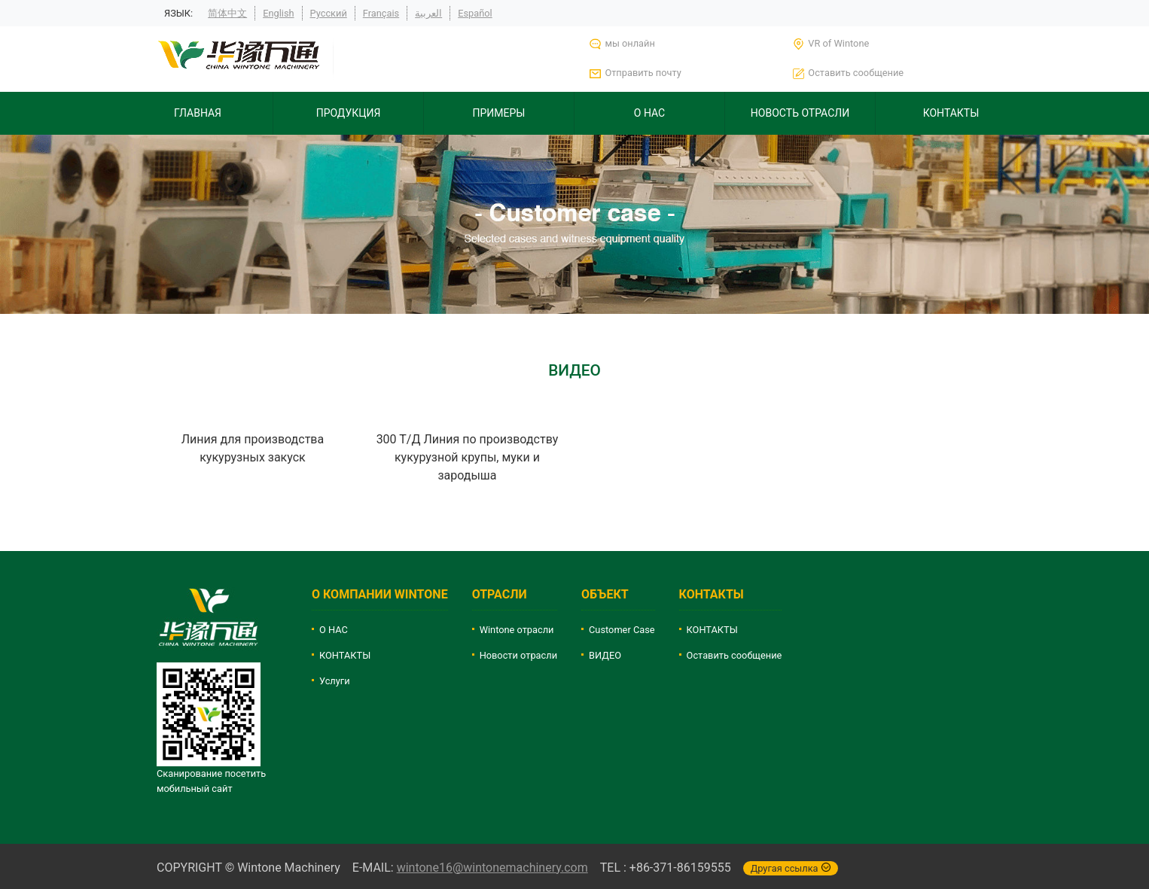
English (278, 13)
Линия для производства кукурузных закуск (252, 448)
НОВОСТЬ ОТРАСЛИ (800, 113)
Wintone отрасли (517, 629)
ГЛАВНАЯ (197, 113)
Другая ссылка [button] (791, 868)
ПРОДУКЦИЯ (348, 113)
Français (381, 13)
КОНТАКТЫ (951, 113)
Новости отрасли (518, 655)
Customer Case (622, 629)
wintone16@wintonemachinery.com (492, 867)
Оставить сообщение (734, 655)
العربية (428, 13)
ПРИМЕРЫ (499, 113)
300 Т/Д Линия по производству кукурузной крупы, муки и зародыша (467, 457)
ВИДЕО (605, 655)
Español (475, 13)
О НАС (649, 113)
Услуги (334, 681)
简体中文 (227, 13)
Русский (328, 13)
